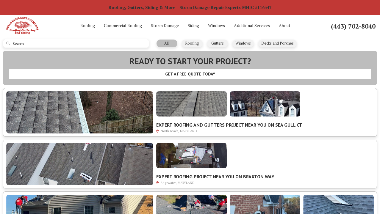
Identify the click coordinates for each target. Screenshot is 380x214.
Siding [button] (193, 25)
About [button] (284, 25)
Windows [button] (216, 25)
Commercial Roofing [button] (123, 25)
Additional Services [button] (252, 25)
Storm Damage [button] (165, 25)
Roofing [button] (87, 25)
